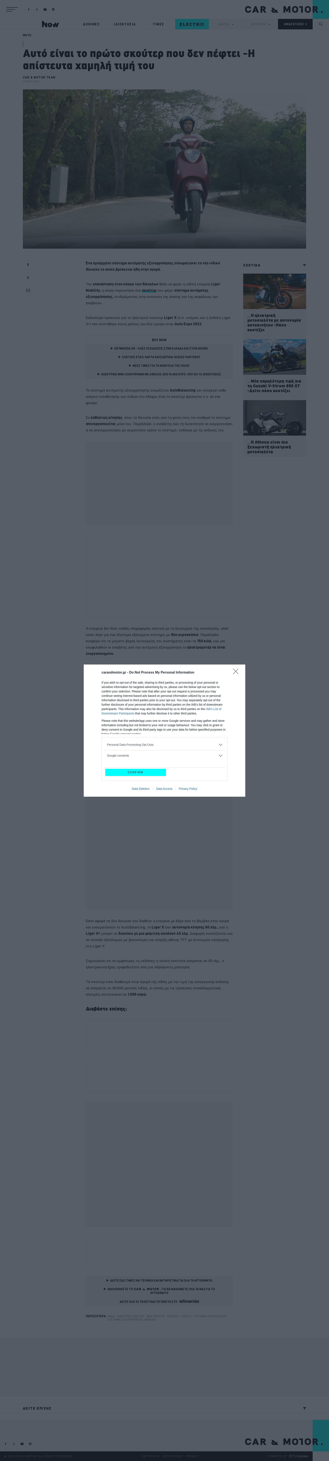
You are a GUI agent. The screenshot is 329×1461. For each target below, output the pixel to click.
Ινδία (111, 1316)
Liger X (186, 1316)
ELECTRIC (192, 24)
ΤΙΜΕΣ (158, 24)
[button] (12, 9)
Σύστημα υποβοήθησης (209, 1316)
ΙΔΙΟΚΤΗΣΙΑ (125, 24)
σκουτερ (173, 1316)
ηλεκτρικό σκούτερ (131, 1316)
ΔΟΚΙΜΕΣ (91, 24)
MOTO (27, 35)
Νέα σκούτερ (156, 1316)
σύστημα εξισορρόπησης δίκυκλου (132, 1319)
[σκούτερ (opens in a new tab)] (149, 290)
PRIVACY (192, 1456)
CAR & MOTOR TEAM (39, 77)
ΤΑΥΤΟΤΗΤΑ (150, 1456)
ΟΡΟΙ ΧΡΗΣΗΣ (173, 1456)
